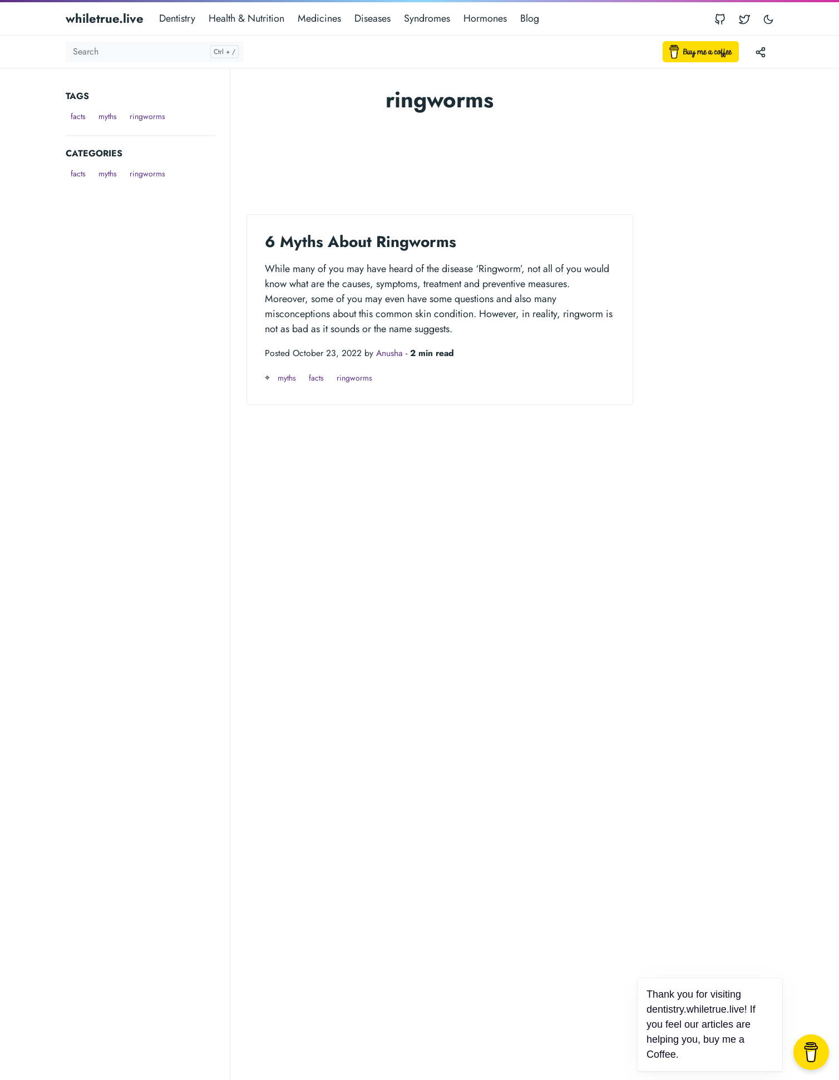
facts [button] (78, 116)
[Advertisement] (148, 349)
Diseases (372, 18)
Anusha (389, 353)
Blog (529, 18)
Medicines (319, 18)
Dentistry (177, 18)
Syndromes (427, 18)
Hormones (485, 18)
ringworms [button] (147, 116)
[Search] (155, 51)
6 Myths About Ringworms (360, 241)
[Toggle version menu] (760, 51)
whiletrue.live (105, 18)
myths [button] (107, 116)
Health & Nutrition (246, 18)
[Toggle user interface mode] (768, 19)
